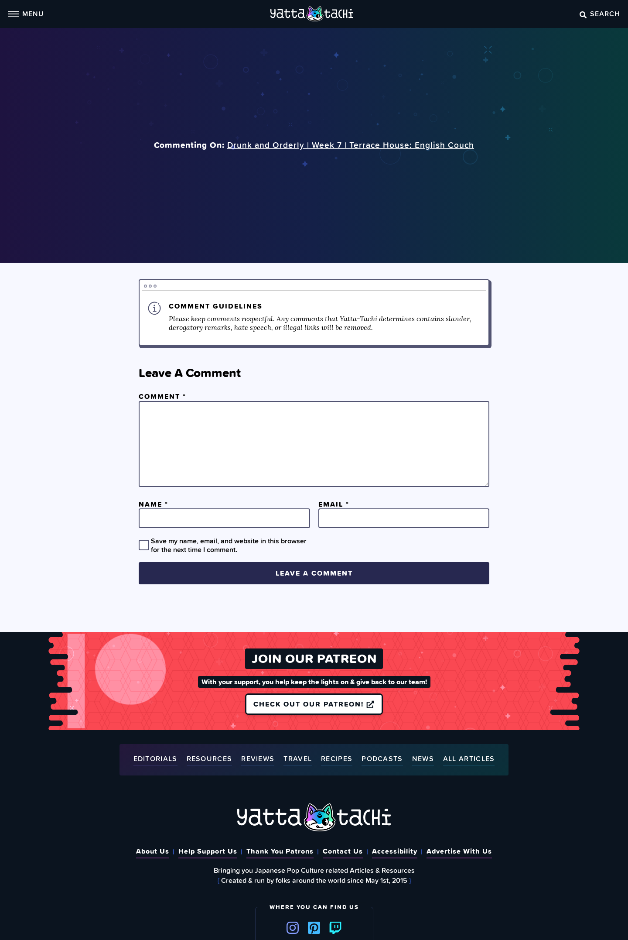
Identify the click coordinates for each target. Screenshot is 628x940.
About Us (152, 851)
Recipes (336, 759)
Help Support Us (207, 851)
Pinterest (314, 928)
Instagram (293, 928)
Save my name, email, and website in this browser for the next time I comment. (229, 545)
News (423, 759)
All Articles (469, 759)
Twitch (335, 928)
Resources (209, 759)
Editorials (155, 759)
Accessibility (394, 851)
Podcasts (382, 759)
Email (333, 504)
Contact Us (343, 851)
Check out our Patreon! (313, 704)
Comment (162, 396)
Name (153, 504)
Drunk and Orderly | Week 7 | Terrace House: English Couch (350, 145)
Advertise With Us (459, 851)
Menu (26, 13)
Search (600, 13)
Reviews (257, 759)
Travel (297, 759)
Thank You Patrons (280, 851)
